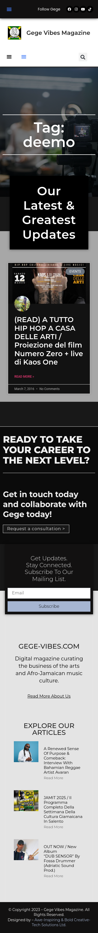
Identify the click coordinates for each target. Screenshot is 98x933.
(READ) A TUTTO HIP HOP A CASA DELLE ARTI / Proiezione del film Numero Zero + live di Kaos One (48, 340)
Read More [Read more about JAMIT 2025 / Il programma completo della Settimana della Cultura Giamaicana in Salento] (53, 826)
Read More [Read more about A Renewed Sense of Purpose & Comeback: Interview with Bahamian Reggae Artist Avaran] (53, 777)
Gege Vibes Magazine (58, 32)
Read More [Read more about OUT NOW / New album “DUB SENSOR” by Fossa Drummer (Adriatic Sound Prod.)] (53, 876)
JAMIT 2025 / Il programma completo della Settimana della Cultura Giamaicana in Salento (63, 809)
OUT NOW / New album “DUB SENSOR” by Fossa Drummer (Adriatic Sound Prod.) (62, 858)
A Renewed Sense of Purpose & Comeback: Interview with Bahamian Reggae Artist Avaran (62, 760)
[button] (9, 9)
